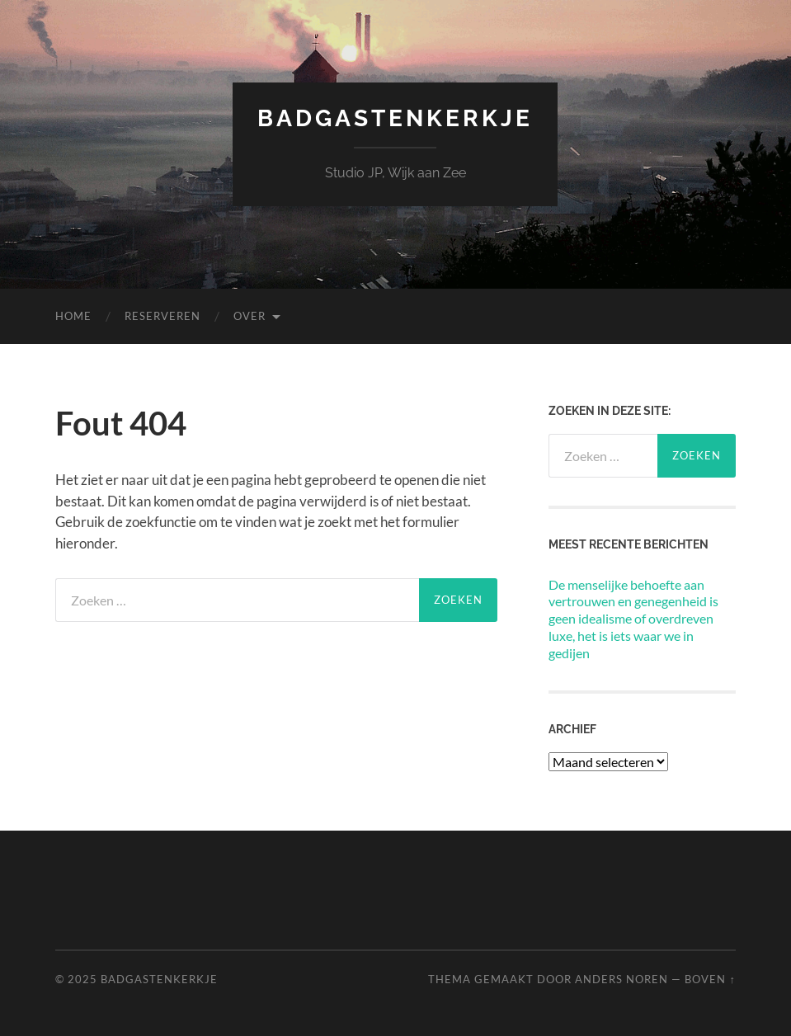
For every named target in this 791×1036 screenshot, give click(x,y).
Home (73, 316)
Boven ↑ (710, 979)
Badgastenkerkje (395, 118)
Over (249, 316)
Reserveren (162, 316)
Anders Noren (621, 979)
